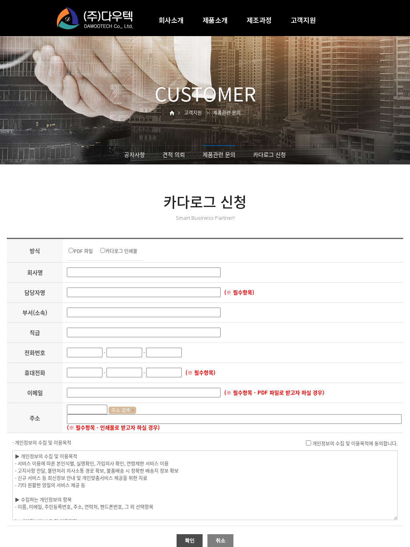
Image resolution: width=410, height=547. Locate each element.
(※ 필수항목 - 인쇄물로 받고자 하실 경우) (113, 427)
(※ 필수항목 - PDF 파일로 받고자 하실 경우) (274, 392)
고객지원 (303, 20)
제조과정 (259, 20)
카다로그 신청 (269, 154)
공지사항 (134, 154)
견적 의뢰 (174, 154)
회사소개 (171, 20)
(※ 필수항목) (239, 292)
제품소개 (215, 20)
